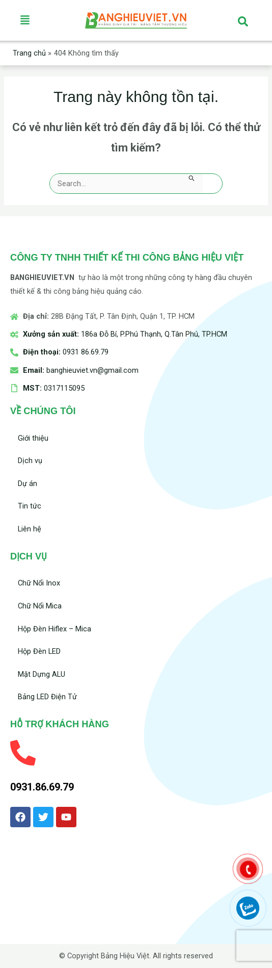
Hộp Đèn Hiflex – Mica (54, 628)
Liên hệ (29, 528)
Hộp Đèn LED (39, 651)
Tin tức (29, 506)
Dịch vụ (30, 460)
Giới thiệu (33, 438)
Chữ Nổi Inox (39, 583)
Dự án (27, 483)
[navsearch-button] (243, 20)
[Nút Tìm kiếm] (191, 178)
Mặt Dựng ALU (41, 674)
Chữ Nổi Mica (40, 605)
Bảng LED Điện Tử (47, 696)
